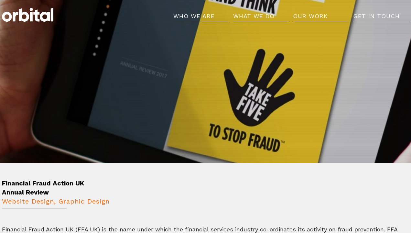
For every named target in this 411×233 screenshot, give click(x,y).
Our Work (310, 18)
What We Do (254, 18)
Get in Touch (376, 18)
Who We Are (194, 18)
